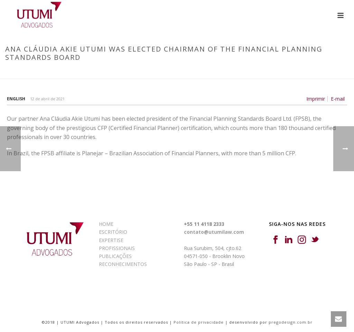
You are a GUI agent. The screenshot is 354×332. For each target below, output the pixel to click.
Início (117, 72)
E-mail (338, 99)
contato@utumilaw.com (214, 232)
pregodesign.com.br (291, 322)
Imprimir (315, 99)
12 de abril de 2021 (47, 98)
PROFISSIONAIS (117, 248)
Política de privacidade (199, 322)
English (16, 99)
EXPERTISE (111, 240)
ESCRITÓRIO (113, 232)
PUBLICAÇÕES (115, 256)
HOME (106, 224)
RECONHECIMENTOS (123, 264)
